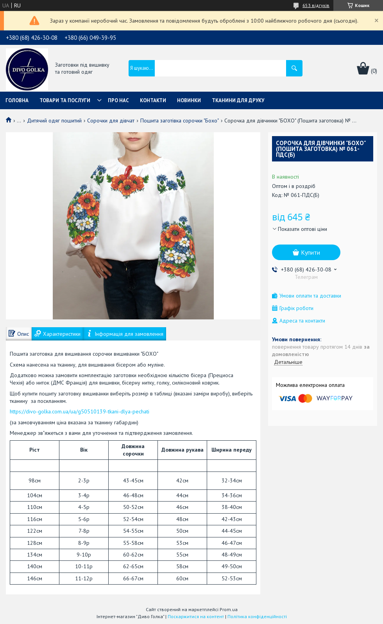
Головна (17, 100)
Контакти (153, 100)
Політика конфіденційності (257, 616)
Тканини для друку (238, 100)
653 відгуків (315, 5)
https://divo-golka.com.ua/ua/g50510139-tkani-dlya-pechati (79, 411)
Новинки (189, 100)
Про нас (118, 100)
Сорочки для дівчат (110, 120)
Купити (310, 252)
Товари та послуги (64, 100)
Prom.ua (229, 609)
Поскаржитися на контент (196, 616)
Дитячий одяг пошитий (54, 120)
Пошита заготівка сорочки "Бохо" (179, 120)
